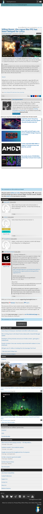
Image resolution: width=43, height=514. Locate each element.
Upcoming (22, 92)
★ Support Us (21, 324)
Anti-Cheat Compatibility (8, 473)
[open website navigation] (40, 1)
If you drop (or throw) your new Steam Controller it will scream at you (20, 331)
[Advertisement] (21, 16)
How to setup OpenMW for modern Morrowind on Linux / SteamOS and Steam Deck (21, 387)
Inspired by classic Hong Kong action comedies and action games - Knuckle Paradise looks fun (31, 120)
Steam (30, 58)
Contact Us (4, 482)
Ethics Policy (25, 503)
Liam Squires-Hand (7, 33)
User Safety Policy (33, 503)
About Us (4, 485)
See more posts (6, 466)
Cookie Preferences (7, 476)
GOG (3, 433)
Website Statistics (6, 488)
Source (3, 77)
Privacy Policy (17, 503)
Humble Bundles (6, 436)
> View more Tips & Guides (8, 422)
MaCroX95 (6, 202)
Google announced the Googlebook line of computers (16, 452)
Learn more (39, 27)
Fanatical (4, 430)
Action (5, 92)
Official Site (35, 58)
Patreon (12, 303)
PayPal (26, 303)
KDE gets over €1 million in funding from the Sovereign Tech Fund (19, 348)
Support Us (4, 479)
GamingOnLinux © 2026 (35, 499)
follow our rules (15, 193)
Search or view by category (8, 354)
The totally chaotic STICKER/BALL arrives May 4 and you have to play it (31, 157)
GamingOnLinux (11, 1)
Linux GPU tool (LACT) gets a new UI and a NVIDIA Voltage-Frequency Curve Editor (31, 132)
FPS (11, 92)
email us (8, 196)
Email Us (4, 359)
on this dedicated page (31, 314)
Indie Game (14, 92)
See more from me (16, 113)
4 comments (39, 33)
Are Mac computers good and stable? (11, 457)
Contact (4, 356)
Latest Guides (5, 362)
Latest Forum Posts (7, 439)
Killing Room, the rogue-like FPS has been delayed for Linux (19, 30)
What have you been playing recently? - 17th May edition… (17, 442)
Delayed (8, 92)
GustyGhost (7, 239)
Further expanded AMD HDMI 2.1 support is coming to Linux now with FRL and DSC (30, 145)
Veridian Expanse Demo (8, 462)
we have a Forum (13, 5)
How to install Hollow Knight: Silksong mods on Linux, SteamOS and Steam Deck (21, 417)
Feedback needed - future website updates (13, 447)
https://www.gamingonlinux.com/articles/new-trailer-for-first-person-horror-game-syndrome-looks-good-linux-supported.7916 (26, 271)
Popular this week (6, 328)
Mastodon (16, 112)
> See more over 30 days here (9, 351)
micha (5, 217)
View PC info (6, 234)
